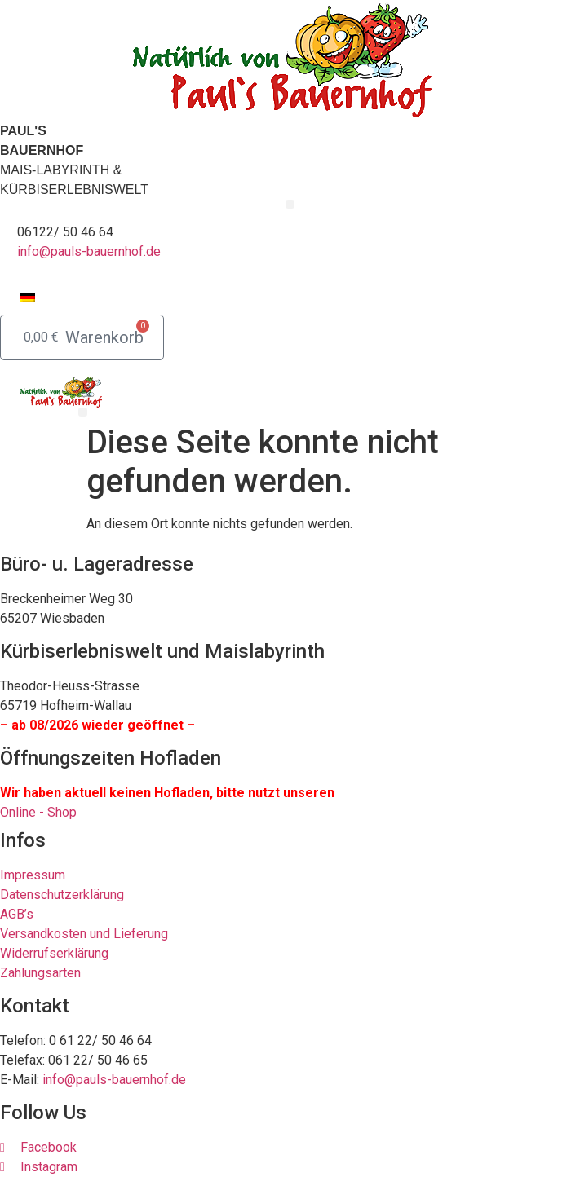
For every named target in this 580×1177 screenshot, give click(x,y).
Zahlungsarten (40, 973)
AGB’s (16, 914)
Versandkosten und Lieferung (84, 933)
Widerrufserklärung (54, 953)
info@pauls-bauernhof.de (89, 251)
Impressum (32, 875)
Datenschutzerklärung (62, 894)
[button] (290, 204)
